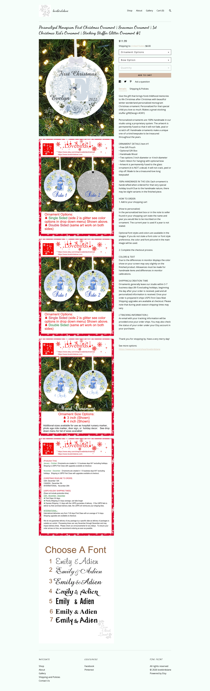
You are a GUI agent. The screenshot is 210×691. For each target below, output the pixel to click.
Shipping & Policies (139, 88)
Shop (129, 10)
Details (123, 88)
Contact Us (44, 680)
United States (138, 46)
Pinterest (89, 669)
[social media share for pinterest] (131, 81)
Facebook (89, 666)
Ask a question (142, 81)
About (139, 10)
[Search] (170, 10)
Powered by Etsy (158, 673)
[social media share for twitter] (125, 81)
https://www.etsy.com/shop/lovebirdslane (139, 349)
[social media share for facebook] (120, 81)
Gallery (149, 10)
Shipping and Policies (49, 677)
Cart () (160, 10)
